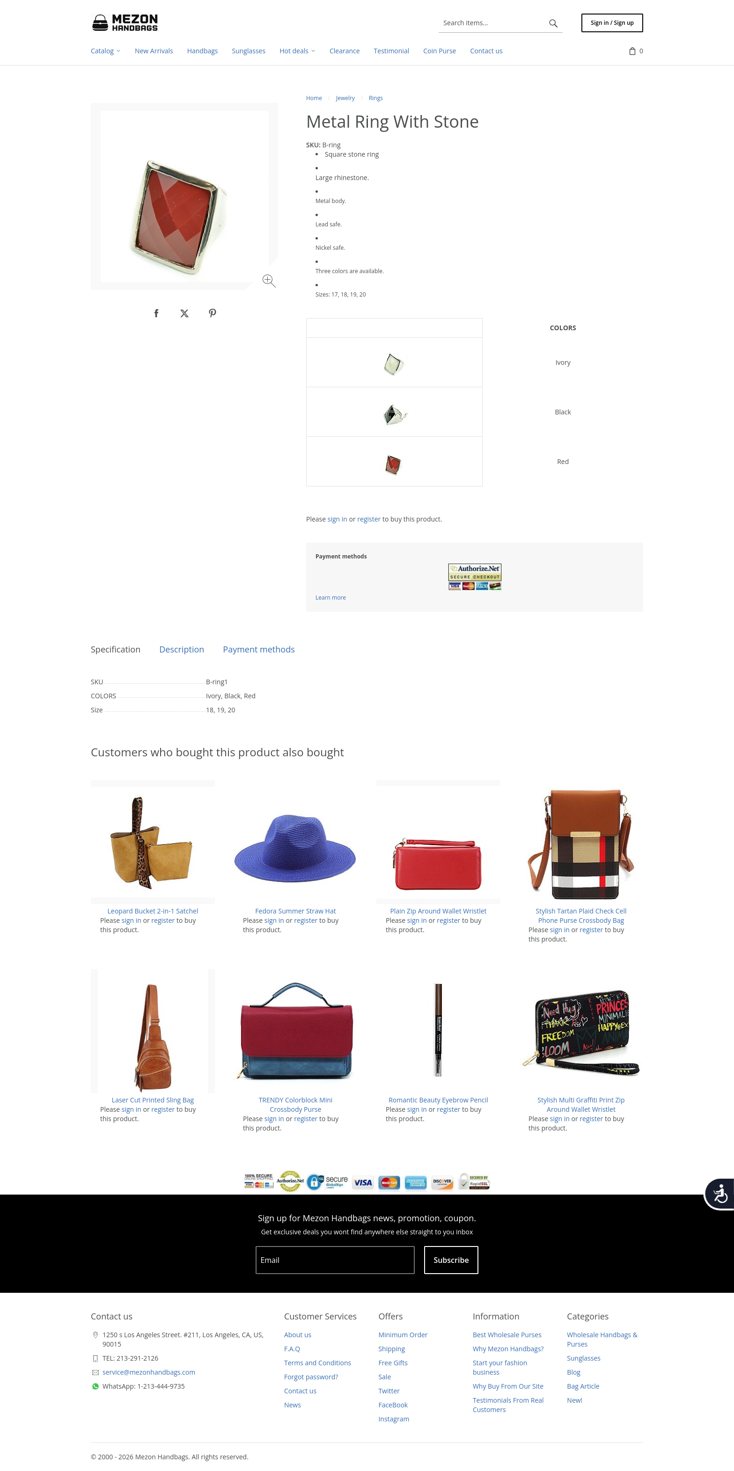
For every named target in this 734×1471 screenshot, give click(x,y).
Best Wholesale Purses (507, 1334)
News (292, 1404)
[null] (156, 313)
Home (314, 98)
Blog (573, 1372)
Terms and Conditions (317, 1362)
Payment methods (258, 649)
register (369, 518)
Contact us (300, 1390)
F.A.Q (292, 1348)
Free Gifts (392, 1362)
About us (297, 1334)
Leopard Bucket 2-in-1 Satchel (153, 910)
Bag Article (583, 1386)
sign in (337, 518)
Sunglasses (584, 1358)
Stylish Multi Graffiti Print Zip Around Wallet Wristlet (580, 1104)
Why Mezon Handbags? (508, 1348)
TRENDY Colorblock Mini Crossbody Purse (296, 1104)
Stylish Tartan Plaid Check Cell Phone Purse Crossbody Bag (581, 915)
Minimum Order (402, 1334)
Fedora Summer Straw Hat (295, 910)
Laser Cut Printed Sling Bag (153, 1099)
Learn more (331, 597)
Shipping (391, 1348)
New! (574, 1400)
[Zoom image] (270, 282)
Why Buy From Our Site (508, 1386)
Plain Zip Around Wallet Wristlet (438, 910)
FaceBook (393, 1404)
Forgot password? (311, 1376)
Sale (384, 1376)
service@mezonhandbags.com (149, 1372)
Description (181, 649)
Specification (115, 649)
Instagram (393, 1418)
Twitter (389, 1390)
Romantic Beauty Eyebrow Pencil (438, 1099)
